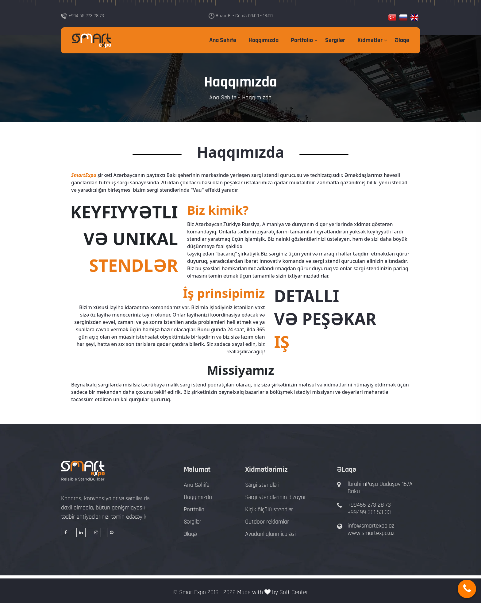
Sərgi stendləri (262, 485)
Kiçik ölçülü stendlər (269, 509)
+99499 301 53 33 (369, 512)
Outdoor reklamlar (267, 522)
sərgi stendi (265, 175)
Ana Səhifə (222, 40)
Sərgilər (335, 40)
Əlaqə (402, 40)
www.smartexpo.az (371, 533)
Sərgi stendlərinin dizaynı (275, 497)
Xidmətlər (370, 40)
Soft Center (293, 592)
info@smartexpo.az (371, 525)
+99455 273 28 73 (369, 505)
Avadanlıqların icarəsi (270, 534)
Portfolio (302, 40)
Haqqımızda (263, 40)
